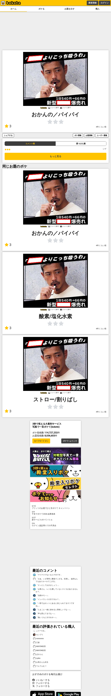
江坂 (36, 642)
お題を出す (69, 9)
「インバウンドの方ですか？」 (46, 599)
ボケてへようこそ (70, 441)
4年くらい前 (101, 127)
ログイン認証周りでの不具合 (55, 524)
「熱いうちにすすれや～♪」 (45, 617)
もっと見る (55, 156)
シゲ (104, 149)
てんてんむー (40, 666)
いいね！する (41, 680)
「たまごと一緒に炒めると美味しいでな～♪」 (52, 609)
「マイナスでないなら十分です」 (47, 574)
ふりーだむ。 (40, 630)
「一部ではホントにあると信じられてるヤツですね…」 (53, 604)
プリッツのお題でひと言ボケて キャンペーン (55, 507)
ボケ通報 (77, 135)
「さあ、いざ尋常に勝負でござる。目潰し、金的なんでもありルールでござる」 (55, 580)
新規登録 (92, 3)
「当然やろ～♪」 (41, 595)
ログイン (105, 3)
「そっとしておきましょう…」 (46, 585)
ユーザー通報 (102, 135)
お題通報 (89, 135)
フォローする (40, 683)
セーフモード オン (41, 441)
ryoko (36, 658)
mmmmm (38, 638)
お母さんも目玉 (40, 662)
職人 (98, 9)
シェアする (8, 135)
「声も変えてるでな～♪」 (44, 613)
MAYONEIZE (39, 646)
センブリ (38, 634)
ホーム (13, 9)
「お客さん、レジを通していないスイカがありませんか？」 (55, 590)
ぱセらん (38, 654)
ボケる (41, 9)
